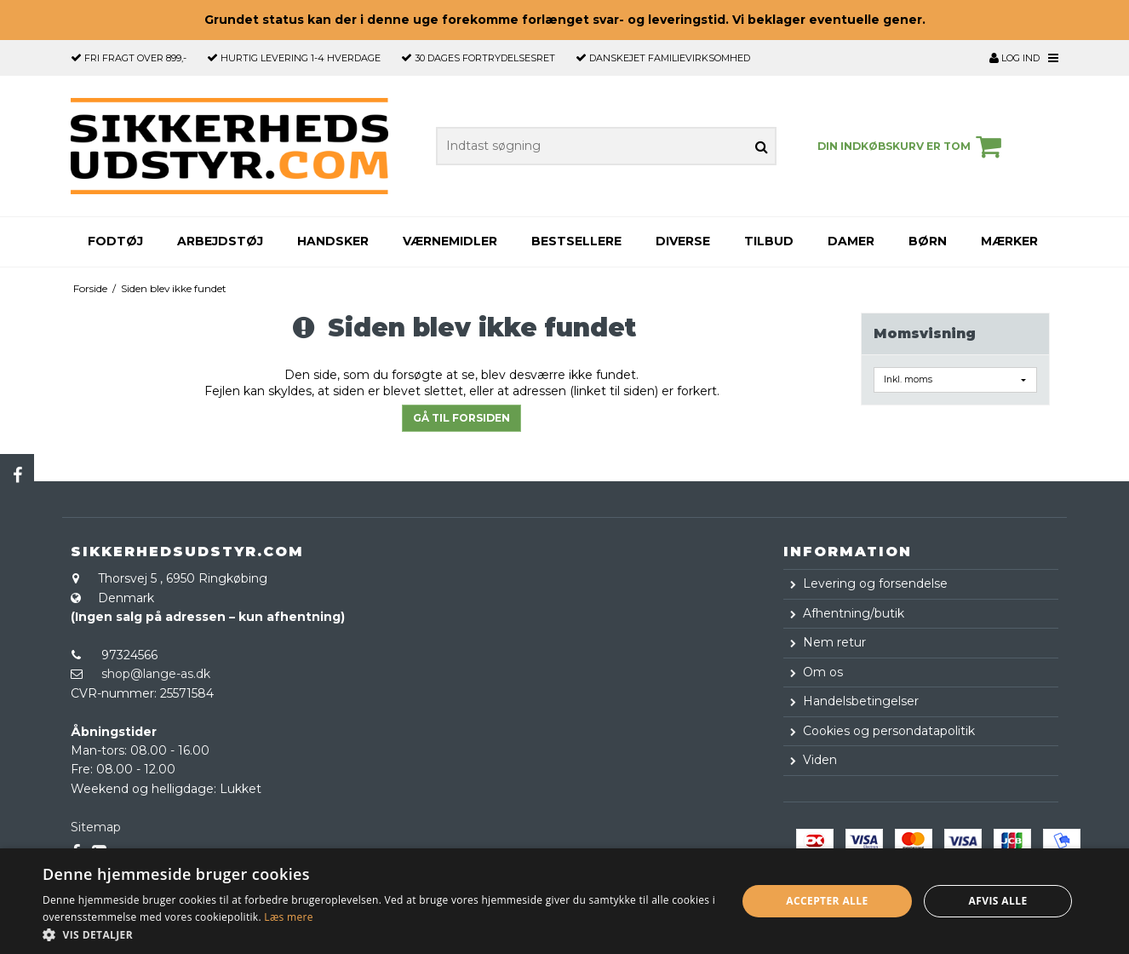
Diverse (683, 241)
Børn (927, 241)
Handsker (333, 241)
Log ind (1014, 58)
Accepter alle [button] (827, 901)
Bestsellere (576, 241)
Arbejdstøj (220, 241)
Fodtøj (115, 241)
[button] (379, 933)
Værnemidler (450, 241)
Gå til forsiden (461, 417)
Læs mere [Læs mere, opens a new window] (288, 917)
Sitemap (96, 827)
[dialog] (564, 901)
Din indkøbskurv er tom (911, 146)
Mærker (1009, 241)
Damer (851, 241)
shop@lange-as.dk (155, 673)
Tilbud (769, 241)
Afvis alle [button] (998, 901)
